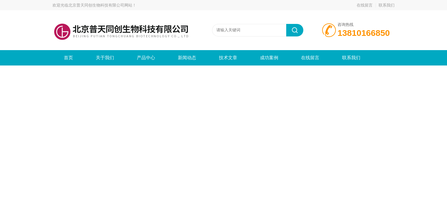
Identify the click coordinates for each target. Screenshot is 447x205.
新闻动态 (187, 57)
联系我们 (387, 5)
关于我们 (105, 57)
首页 (68, 57)
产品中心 (146, 57)
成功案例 (269, 57)
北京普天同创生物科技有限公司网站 (100, 5)
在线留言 (365, 5)
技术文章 (228, 57)
